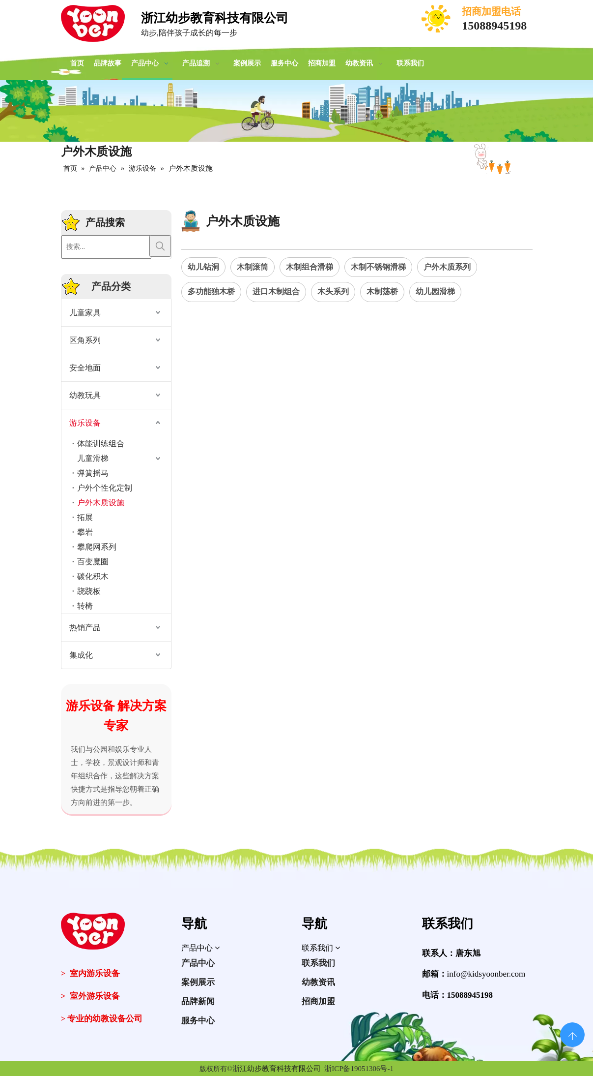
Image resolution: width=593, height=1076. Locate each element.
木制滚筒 (252, 267)
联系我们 (318, 963)
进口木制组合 (276, 291)
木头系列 (333, 291)
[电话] (437, 18)
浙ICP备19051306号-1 (359, 1069)
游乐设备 (85, 423)
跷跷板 (89, 591)
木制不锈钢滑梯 (378, 267)
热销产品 (85, 627)
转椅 (85, 606)
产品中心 (198, 963)
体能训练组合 (100, 443)
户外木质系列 (447, 267)
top (572, 1033)
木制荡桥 (382, 291)
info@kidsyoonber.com (486, 974)
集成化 (81, 655)
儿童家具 (85, 312)
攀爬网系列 (96, 547)
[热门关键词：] (160, 246)
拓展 (85, 517)
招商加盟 (318, 1001)
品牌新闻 (198, 1001)
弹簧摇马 (93, 473)
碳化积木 (93, 576)
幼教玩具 (85, 395)
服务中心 (198, 1020)
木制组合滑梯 (309, 267)
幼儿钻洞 (203, 267)
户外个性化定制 (104, 488)
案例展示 (198, 982)
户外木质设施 (100, 502)
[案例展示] (296, 111)
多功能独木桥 (211, 291)
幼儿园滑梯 (435, 291)
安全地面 (85, 368)
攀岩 (85, 532)
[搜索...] (106, 247)
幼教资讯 (318, 982)
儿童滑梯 (93, 458)
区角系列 (85, 340)
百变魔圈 (93, 561)
